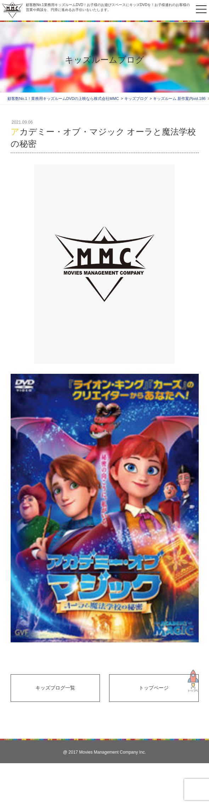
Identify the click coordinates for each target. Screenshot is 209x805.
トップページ (154, 688)
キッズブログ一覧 (55, 688)
